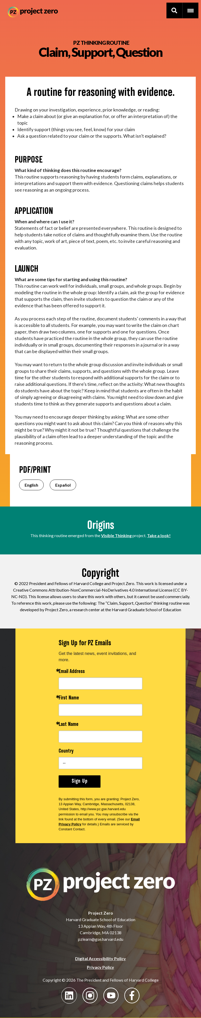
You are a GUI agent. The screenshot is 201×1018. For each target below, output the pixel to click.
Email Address (72, 671)
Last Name (69, 724)
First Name (69, 698)
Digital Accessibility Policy (100, 958)
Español (63, 484)
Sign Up (80, 781)
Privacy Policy (100, 967)
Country (66, 751)
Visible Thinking (116, 535)
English (31, 484)
